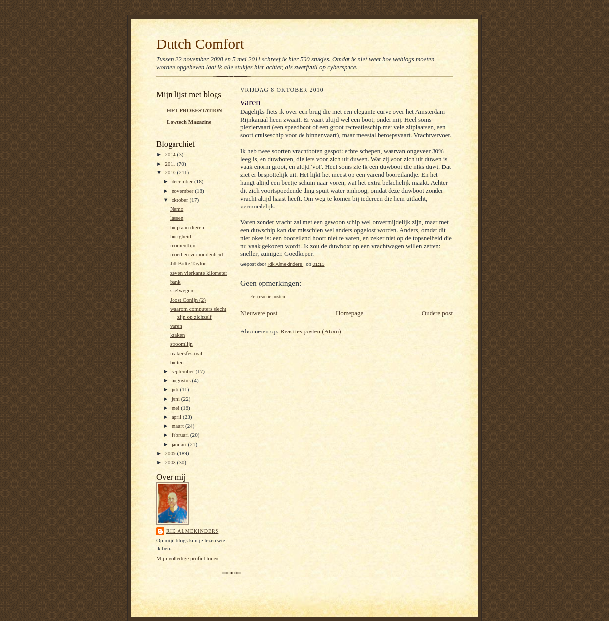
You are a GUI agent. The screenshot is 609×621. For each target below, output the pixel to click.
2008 (171, 462)
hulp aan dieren (187, 227)
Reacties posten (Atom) (310, 331)
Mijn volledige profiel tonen (187, 558)
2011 (171, 163)
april (177, 417)
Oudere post (437, 313)
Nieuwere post (258, 313)
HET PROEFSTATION (194, 110)
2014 (171, 154)
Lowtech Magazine (189, 121)
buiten (177, 362)
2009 (171, 453)
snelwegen (181, 290)
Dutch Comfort (200, 44)
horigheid (180, 236)
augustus (182, 380)
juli (176, 389)
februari (181, 435)
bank (175, 282)
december (183, 181)
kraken (177, 335)
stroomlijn (181, 344)
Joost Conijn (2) (188, 300)
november (183, 191)
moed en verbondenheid (196, 254)
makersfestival (186, 353)
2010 (171, 172)
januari (180, 444)
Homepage (349, 313)
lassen (176, 218)
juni (176, 399)
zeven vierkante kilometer (198, 273)
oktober (181, 200)
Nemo (176, 209)
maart (178, 426)
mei (176, 408)
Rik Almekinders (192, 531)
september (184, 371)
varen (176, 326)
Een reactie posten (267, 296)
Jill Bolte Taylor (188, 263)
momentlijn (183, 245)
